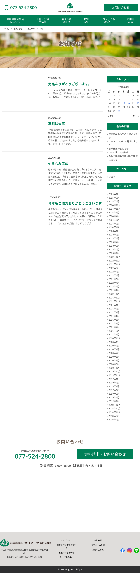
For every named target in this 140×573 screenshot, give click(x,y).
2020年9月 (114, 345)
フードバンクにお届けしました (123, 143)
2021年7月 (114, 316)
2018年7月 (114, 419)
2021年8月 (114, 312)
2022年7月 (114, 271)
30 (119, 111)
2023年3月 (114, 245)
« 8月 (110, 116)
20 (138, 103)
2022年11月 (115, 260)
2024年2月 (114, 223)
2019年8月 (114, 386)
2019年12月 (115, 371)
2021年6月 (114, 319)
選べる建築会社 (66, 557)
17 (123, 103)
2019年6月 (114, 390)
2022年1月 (114, 293)
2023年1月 (114, 253)
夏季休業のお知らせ (119, 148)
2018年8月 (114, 416)
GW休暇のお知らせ (118, 152)
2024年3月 (114, 219)
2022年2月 (114, 290)
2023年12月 (115, 231)
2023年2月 (114, 249)
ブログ (112, 177)
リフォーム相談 (98, 545)
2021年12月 (115, 297)
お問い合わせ (98, 549)
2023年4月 (114, 242)
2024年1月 (114, 227)
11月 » (136, 116)
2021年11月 (115, 301)
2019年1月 (114, 401)
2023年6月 (114, 238)
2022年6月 (114, 275)
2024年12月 (115, 205)
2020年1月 (114, 367)
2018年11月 (115, 408)
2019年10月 (115, 379)
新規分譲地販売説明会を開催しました (123, 158)
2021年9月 (114, 308)
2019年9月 (114, 382)
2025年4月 (114, 201)
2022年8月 (114, 268)
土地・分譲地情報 (66, 553)
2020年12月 (115, 338)
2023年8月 (114, 234)
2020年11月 (115, 342)
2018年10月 (115, 412)
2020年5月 (114, 360)
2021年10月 (115, 305)
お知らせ (98, 540)
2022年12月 (115, 256)
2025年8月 (114, 197)
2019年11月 (115, 375)
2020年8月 (114, 349)
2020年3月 (114, 364)
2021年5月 (114, 323)
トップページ (66, 540)
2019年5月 (114, 393)
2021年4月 (114, 327)
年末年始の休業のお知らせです (123, 136)
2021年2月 (114, 330)
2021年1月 (114, 334)
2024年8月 (114, 212)
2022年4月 (114, 282)
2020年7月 (114, 353)
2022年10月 (115, 264)
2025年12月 (115, 194)
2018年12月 (115, 404)
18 (128, 103)
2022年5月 (114, 279)
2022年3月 (114, 286)
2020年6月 (114, 356)
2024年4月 (114, 216)
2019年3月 (114, 397)
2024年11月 (115, 208)
